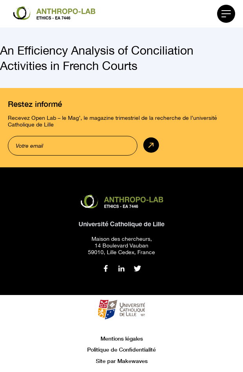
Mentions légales (121, 338)
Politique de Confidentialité (121, 349)
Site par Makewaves (122, 360)
